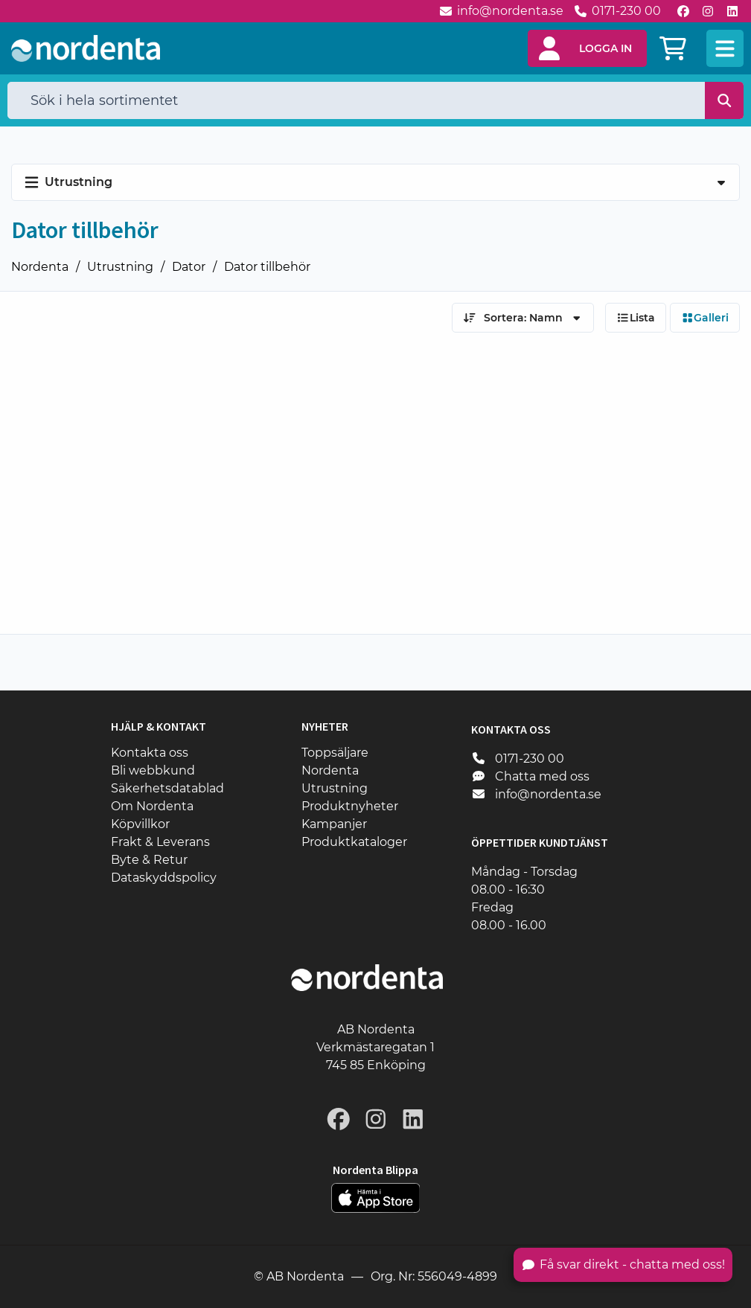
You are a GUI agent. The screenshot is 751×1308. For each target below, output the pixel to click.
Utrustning (120, 267)
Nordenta (39, 267)
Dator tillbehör (267, 267)
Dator (188, 267)
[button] (587, 48)
